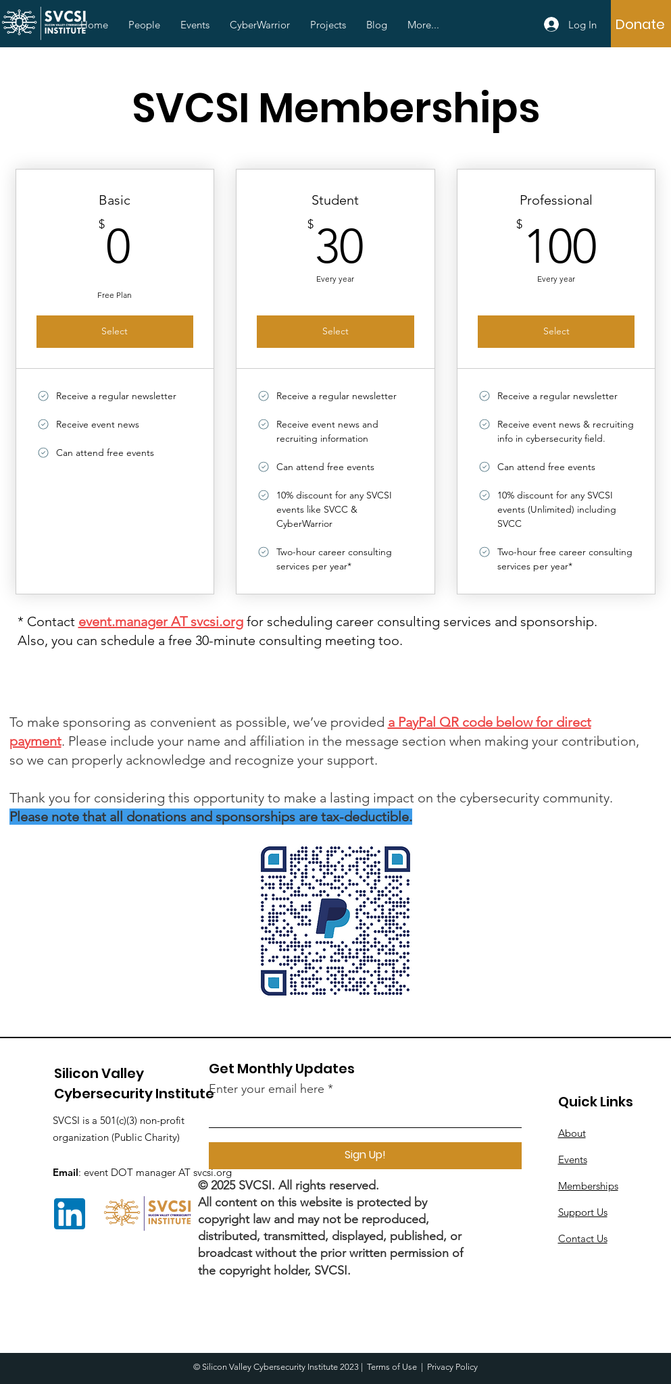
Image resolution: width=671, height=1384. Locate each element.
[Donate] (640, 24)
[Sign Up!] (365, 1155)
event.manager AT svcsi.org (160, 621)
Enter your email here (266, 1089)
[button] (144, 25)
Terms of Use (392, 1367)
